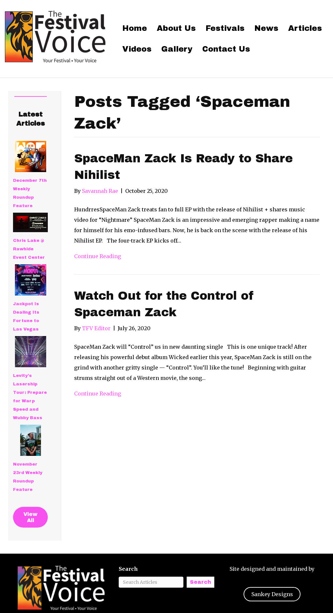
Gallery (177, 49)
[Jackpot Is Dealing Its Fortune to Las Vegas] (30, 279)
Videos (137, 49)
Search (128, 569)
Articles (305, 28)
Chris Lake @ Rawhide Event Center (29, 249)
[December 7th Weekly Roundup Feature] (30, 156)
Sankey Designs (272, 594)
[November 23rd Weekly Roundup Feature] (30, 440)
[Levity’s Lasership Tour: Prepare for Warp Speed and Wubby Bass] (30, 351)
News (266, 28)
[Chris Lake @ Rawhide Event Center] (30, 222)
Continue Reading (97, 256)
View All (30, 517)
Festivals (225, 28)
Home (134, 28)
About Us (176, 28)
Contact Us (226, 49)
